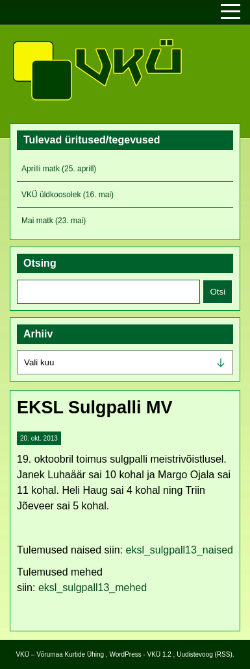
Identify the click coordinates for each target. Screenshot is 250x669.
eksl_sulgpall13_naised (179, 549)
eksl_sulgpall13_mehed (92, 587)
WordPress (125, 654)
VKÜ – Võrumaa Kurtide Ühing (60, 654)
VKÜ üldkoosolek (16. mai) (67, 194)
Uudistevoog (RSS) (204, 654)
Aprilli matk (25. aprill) (58, 168)
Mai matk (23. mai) (53, 220)
